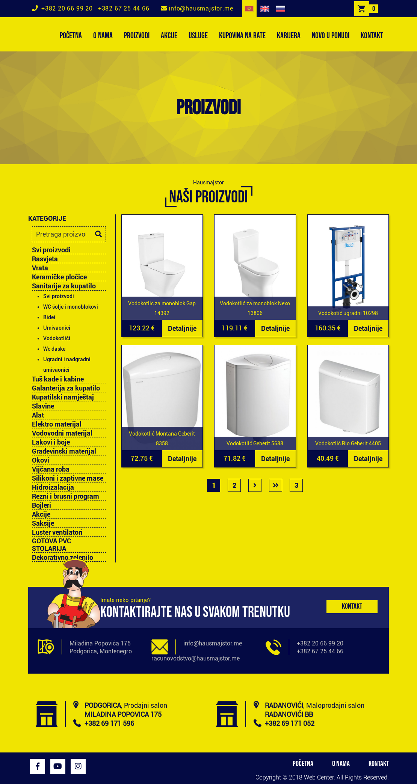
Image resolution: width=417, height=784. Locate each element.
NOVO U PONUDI (330, 36)
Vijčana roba (51, 469)
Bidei (49, 317)
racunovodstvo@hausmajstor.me (195, 658)
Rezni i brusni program (65, 496)
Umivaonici (56, 328)
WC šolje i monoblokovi (70, 307)
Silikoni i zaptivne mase (67, 478)
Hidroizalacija (53, 487)
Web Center (319, 777)
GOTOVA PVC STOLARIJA (51, 544)
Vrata (40, 268)
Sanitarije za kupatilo (64, 286)
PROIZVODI (137, 36)
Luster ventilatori (57, 532)
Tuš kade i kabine (58, 379)
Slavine (43, 406)
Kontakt (352, 606)
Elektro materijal (57, 424)
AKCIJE (169, 36)
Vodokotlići (56, 338)
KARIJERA (289, 36)
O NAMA (103, 36)
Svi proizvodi (51, 250)
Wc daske (54, 349)
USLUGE (198, 36)
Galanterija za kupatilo (66, 388)
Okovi (40, 460)
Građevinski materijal (64, 451)
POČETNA (71, 36)
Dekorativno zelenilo (62, 557)
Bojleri (41, 505)
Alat (38, 415)
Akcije (41, 514)
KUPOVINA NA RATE (242, 36)
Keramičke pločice (59, 277)
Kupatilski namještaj (63, 397)
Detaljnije (182, 328)
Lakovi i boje (51, 442)
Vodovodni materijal (62, 433)
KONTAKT (372, 36)
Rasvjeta (45, 259)
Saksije (43, 523)
